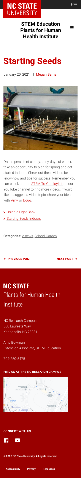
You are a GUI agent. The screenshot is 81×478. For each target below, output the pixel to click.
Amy (14, 200)
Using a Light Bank (21, 212)
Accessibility (13, 468)
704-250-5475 (14, 359)
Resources (49, 468)
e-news (27, 236)
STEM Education (40, 30)
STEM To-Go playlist (46, 184)
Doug (27, 200)
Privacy (31, 468)
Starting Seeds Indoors (24, 218)
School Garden (46, 236)
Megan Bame (46, 74)
